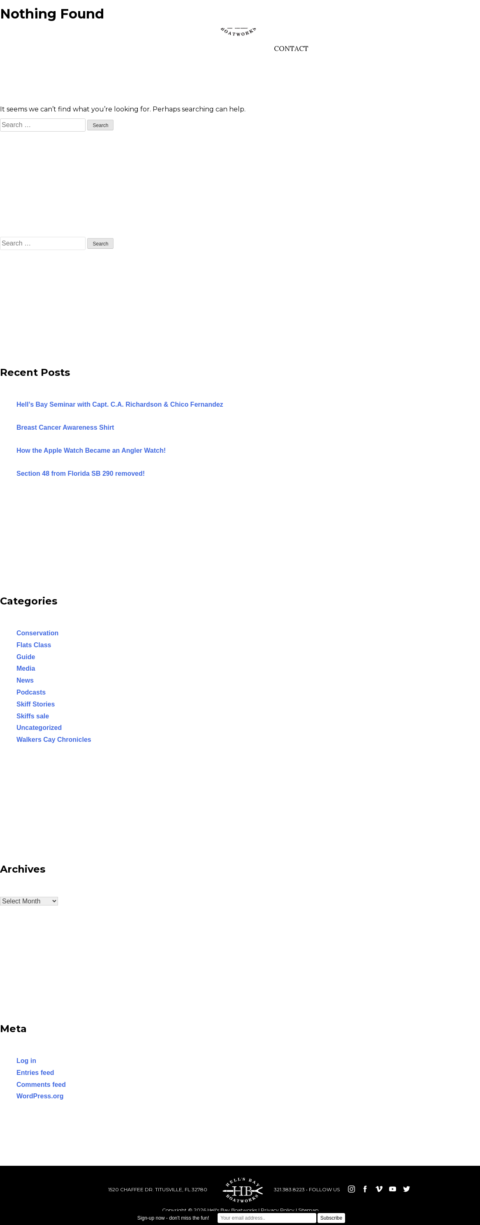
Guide (25, 656)
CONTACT (291, 48)
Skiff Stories (35, 704)
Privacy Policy (277, 1210)
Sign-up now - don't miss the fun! (173, 1218)
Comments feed (41, 1084)
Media (25, 668)
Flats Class (33, 644)
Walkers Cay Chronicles (53, 739)
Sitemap (308, 1210)
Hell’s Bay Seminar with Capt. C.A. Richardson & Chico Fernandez (119, 404)
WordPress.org (39, 1096)
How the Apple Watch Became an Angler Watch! (91, 450)
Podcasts (31, 692)
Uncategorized (39, 727)
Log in (26, 1060)
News (25, 680)
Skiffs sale (32, 716)
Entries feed (35, 1072)
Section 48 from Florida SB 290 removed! (80, 473)
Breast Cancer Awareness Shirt (65, 427)
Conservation (37, 633)
